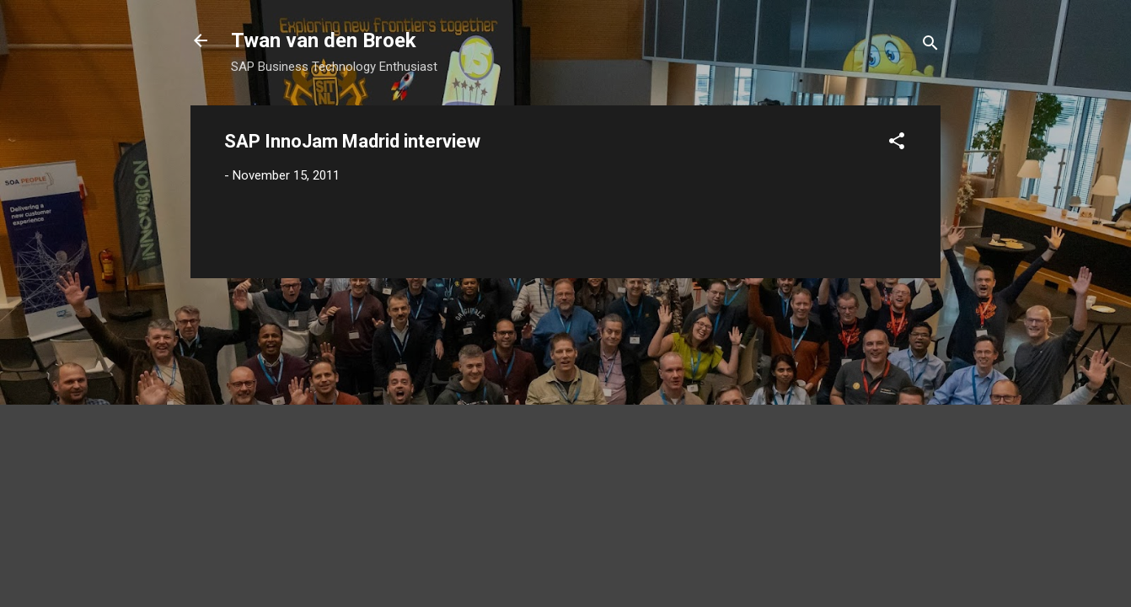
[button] (897, 144)
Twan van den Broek (323, 40)
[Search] (930, 46)
